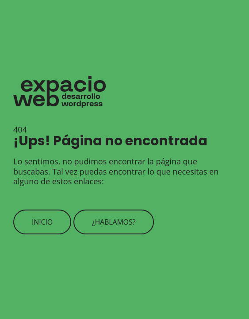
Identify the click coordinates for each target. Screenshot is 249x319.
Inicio (42, 222)
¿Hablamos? (114, 222)
